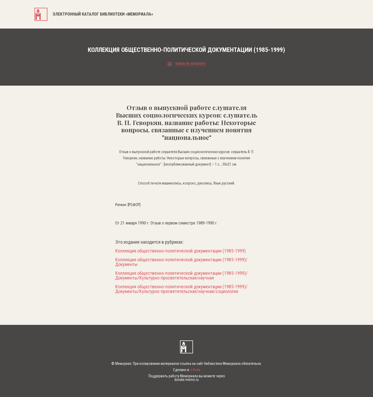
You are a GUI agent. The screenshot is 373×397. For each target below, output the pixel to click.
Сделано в (186, 370)
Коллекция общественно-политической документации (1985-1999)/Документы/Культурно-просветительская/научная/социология (181, 289)
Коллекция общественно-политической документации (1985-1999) (180, 251)
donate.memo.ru (186, 379)
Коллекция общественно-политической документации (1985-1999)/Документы (181, 262)
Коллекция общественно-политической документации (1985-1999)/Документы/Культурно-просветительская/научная (181, 275)
